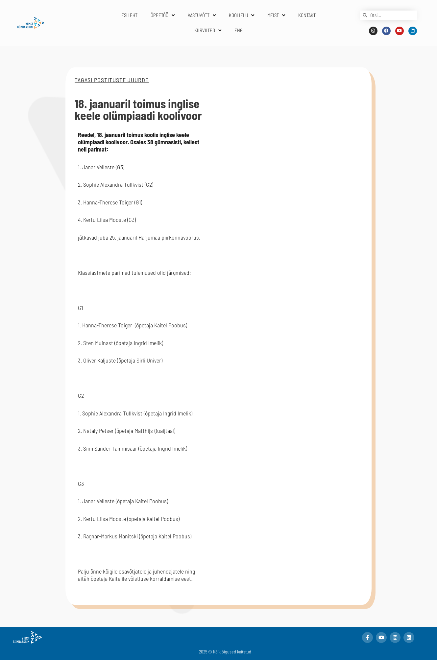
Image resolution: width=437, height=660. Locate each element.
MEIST (276, 15)
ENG (238, 30)
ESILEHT (129, 15)
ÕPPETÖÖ (163, 15)
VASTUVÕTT (202, 15)
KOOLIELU (241, 15)
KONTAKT (307, 15)
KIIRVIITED (207, 30)
